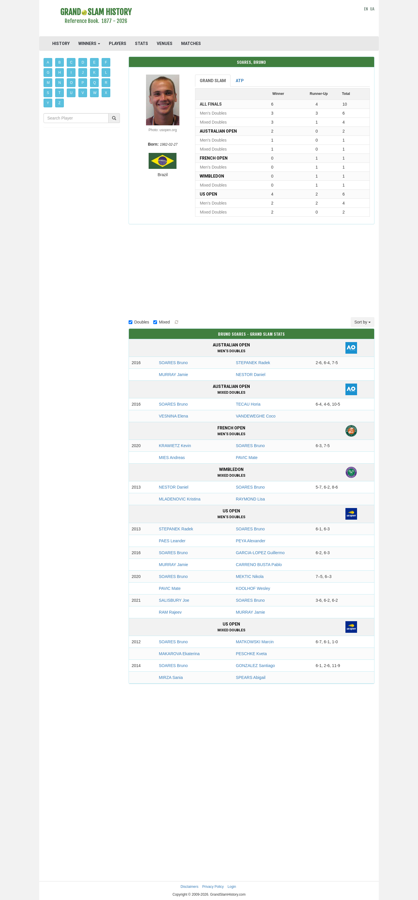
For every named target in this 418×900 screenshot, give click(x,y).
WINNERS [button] (89, 43)
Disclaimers (189, 887)
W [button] (94, 93)
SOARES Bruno (173, 362)
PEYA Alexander (250, 540)
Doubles (139, 322)
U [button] (71, 93)
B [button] (59, 62)
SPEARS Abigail (250, 677)
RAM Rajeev (170, 612)
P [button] (83, 83)
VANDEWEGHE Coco (255, 416)
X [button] (106, 93)
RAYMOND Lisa (250, 499)
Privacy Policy (213, 887)
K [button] (94, 73)
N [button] (59, 83)
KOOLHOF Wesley (253, 588)
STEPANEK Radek (253, 362)
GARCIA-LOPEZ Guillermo (260, 552)
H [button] (59, 73)
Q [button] (94, 83)
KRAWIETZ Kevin (175, 445)
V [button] (83, 93)
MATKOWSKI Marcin (254, 641)
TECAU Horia (248, 404)
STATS (141, 43)
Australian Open (218, 131)
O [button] (71, 83)
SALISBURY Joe (174, 600)
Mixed (161, 322)
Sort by (362, 322)
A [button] (48, 62)
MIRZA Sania (171, 677)
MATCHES (191, 43)
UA (372, 9)
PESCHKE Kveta (251, 653)
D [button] (83, 62)
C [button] (71, 62)
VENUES (164, 43)
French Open (214, 158)
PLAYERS (117, 43)
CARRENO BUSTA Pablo (259, 564)
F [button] (106, 62)
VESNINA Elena (173, 416)
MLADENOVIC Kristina (179, 499)
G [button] (48, 73)
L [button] (106, 73)
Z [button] (59, 103)
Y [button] (48, 103)
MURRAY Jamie (173, 374)
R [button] (106, 83)
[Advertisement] (251, 19)
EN (366, 9)
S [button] (48, 93)
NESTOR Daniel (250, 374)
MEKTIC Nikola (250, 576)
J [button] (83, 73)
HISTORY (61, 43)
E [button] (94, 62)
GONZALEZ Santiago (255, 665)
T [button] (59, 93)
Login (232, 887)
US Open (208, 194)
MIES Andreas (172, 457)
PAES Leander (172, 540)
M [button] (48, 83)
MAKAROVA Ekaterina (179, 653)
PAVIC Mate (246, 457)
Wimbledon (212, 176)
